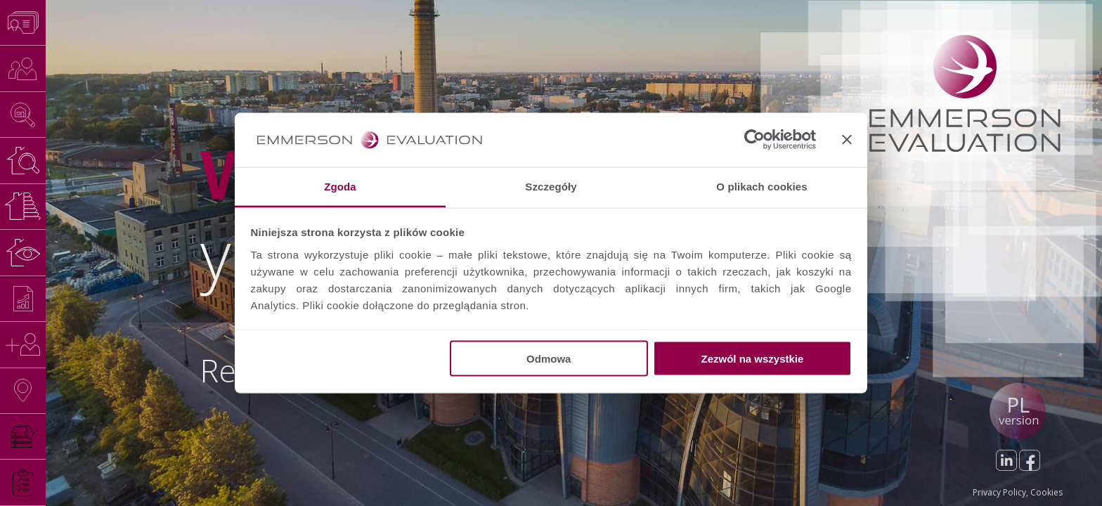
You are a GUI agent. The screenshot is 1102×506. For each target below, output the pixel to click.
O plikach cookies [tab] (761, 186)
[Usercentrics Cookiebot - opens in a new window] (754, 139)
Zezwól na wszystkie (752, 359)
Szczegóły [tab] (550, 186)
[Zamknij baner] (847, 140)
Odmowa (548, 359)
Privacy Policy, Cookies (1018, 492)
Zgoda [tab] (340, 186)
